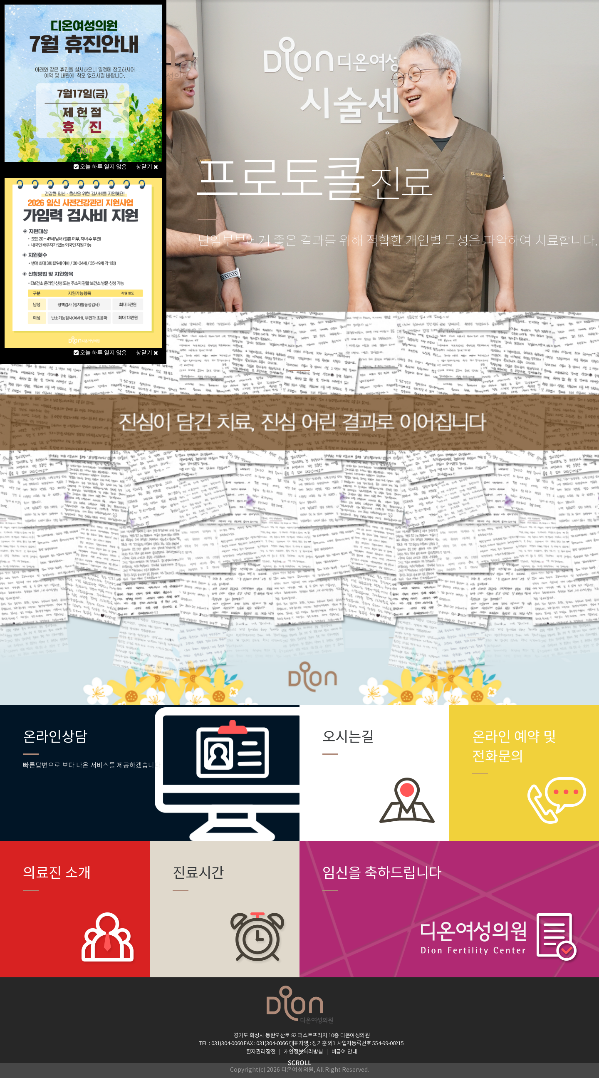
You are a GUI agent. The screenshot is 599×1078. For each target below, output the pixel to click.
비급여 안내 (344, 1052)
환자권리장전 (261, 1052)
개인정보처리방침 (303, 1052)
